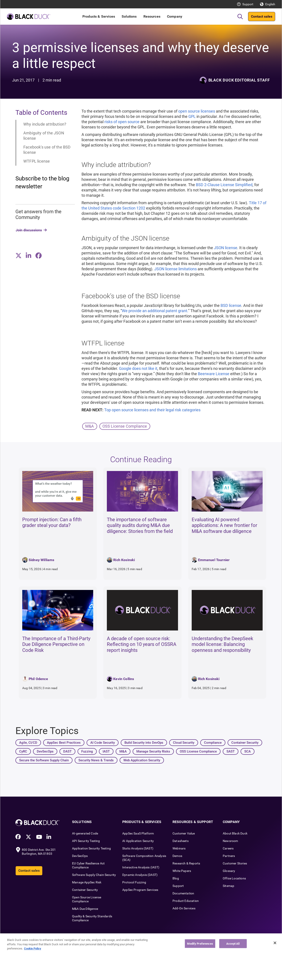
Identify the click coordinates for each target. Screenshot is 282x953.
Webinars (179, 848)
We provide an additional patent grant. (155, 310)
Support (247, 4)
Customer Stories (235, 863)
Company (174, 16)
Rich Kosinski (124, 560)
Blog (176, 878)
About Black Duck (235, 833)
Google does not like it (138, 368)
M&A (89, 426)
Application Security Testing (91, 848)
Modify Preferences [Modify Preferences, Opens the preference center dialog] (200, 943)
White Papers (182, 871)
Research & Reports (186, 863)
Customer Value (184, 833)
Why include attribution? (44, 124)
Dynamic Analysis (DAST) (140, 875)
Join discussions (29, 230)
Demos (177, 856)
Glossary (229, 871)
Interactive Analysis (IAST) (140, 867)
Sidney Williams (41, 560)
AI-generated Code (85, 833)
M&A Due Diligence (85, 908)
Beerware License (213, 373)
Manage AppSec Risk (86, 882)
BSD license (231, 305)
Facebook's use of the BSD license (47, 150)
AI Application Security (138, 841)
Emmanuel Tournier (214, 560)
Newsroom (230, 841)
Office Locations (234, 878)
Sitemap (228, 886)
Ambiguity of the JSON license (43, 136)
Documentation (183, 893)
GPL (192, 116)
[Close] (275, 943)
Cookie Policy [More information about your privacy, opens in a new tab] (32, 948)
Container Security (85, 890)
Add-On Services (184, 908)
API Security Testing (86, 841)
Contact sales (261, 16)
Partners (229, 856)
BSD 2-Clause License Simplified (224, 184)
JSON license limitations (175, 269)
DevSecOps (80, 856)
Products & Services (98, 16)
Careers (228, 848)
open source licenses (196, 111)
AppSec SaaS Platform (138, 833)
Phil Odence (38, 679)
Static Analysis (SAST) (137, 848)
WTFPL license (36, 161)
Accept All (232, 943)
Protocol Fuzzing (134, 882)
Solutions (129, 16)
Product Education (186, 901)
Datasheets (181, 841)
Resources (151, 16)
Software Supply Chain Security (94, 875)
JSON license (225, 247)
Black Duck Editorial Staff (239, 80)
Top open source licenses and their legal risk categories (152, 410)
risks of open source (121, 121)
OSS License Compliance (124, 426)
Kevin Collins (123, 679)
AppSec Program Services (140, 890)
